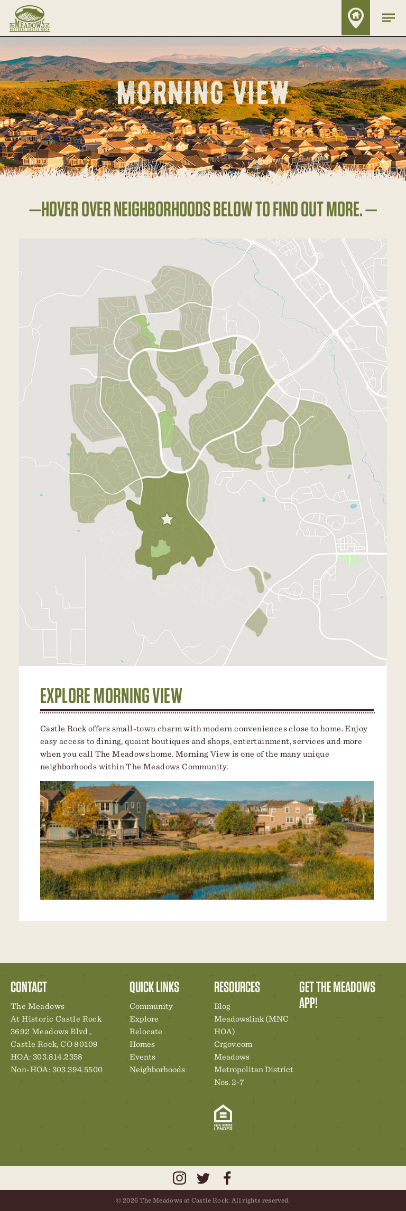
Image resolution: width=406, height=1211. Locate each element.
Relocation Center (326, 1025)
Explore (144, 1019)
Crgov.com (233, 1044)
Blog (222, 1006)
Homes (142, 1044)
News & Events (380, 1025)
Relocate (146, 1031)
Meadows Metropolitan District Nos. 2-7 (253, 1069)
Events (142, 1057)
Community (151, 1006)
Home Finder (356, 17)
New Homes (362, 1025)
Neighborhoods (157, 1069)
